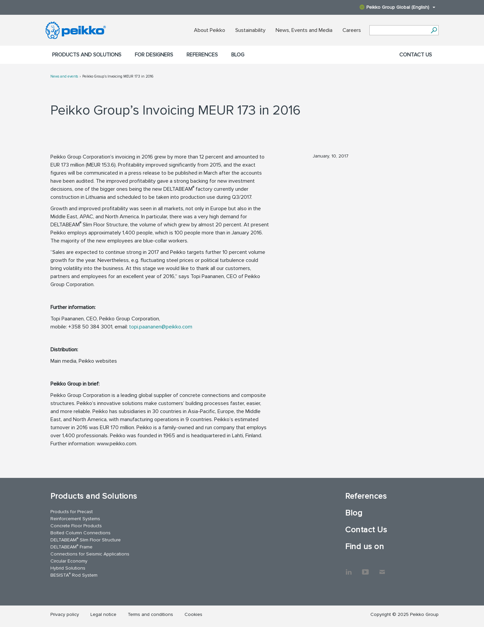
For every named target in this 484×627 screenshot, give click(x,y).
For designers (154, 54)
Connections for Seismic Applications (89, 554)
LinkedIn (348, 568)
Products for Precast (71, 511)
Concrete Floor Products (76, 526)
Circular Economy (68, 561)
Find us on (364, 546)
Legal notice (103, 614)
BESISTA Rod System (73, 575)
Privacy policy (64, 614)
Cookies (193, 614)
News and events (64, 76)
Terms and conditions (150, 614)
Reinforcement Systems (75, 519)
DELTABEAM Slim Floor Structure (85, 539)
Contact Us (415, 54)
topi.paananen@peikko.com (160, 326)
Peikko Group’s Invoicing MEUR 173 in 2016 (117, 76)
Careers (351, 30)
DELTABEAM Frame (71, 546)
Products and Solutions (86, 54)
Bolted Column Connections (80, 533)
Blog (237, 54)
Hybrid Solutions (67, 568)
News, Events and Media (304, 30)
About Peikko (209, 30)
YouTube (365, 568)
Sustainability (250, 30)
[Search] (434, 30)
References (202, 54)
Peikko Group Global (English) (397, 7)
